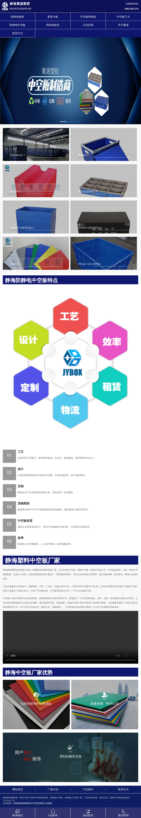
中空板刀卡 (123, 16)
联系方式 (17, 33)
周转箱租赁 (52, 25)
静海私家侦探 (20, 803)
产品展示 (88, 789)
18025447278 (131, 8)
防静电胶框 (17, 16)
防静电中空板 (17, 25)
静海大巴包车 (32, 803)
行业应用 (88, 25)
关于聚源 (123, 25)
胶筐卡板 (52, 16)
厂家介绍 (53, 789)
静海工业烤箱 (45, 803)
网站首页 (17, 789)
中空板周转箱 (88, 16)
